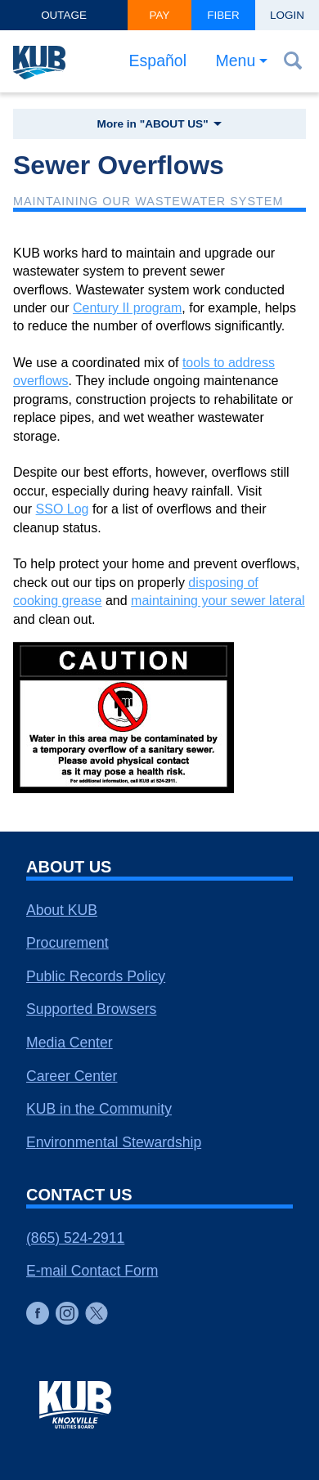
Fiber (223, 15)
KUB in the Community (99, 1109)
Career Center (71, 1076)
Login (287, 15)
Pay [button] (160, 15)
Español (157, 61)
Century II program (127, 308)
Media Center (69, 1042)
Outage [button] (64, 15)
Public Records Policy (95, 976)
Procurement (67, 943)
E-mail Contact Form (92, 1270)
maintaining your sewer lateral (218, 601)
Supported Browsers (91, 1009)
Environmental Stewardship (113, 1142)
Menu (236, 61)
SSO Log (62, 509)
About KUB (61, 910)
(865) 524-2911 (75, 1238)
